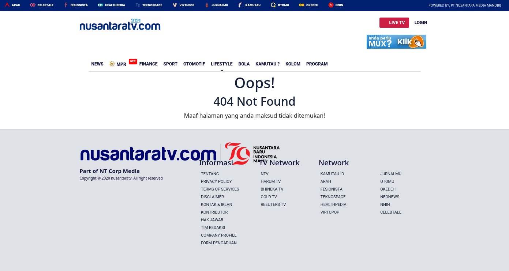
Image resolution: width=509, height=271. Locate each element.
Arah (16, 5)
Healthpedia (334, 204)
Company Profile (218, 235)
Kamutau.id (332, 174)
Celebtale (45, 5)
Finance (148, 64)
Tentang (210, 174)
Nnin (339, 5)
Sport (170, 64)
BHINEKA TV (272, 189)
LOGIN (421, 22)
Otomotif (194, 64)
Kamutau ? (267, 64)
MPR (119, 63)
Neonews (389, 197)
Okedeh (312, 5)
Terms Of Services (220, 189)
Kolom (292, 64)
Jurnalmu (220, 5)
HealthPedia (115, 5)
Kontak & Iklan (216, 204)
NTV (264, 174)
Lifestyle (221, 64)
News (97, 64)
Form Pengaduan (219, 243)
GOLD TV (269, 197)
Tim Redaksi (213, 227)
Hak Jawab (212, 220)
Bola (244, 64)
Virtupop (186, 5)
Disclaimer (212, 197)
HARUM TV (271, 181)
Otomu (283, 5)
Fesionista (79, 5)
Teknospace (152, 5)
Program (317, 64)
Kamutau (253, 5)
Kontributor (214, 212)
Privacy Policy (216, 181)
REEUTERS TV (273, 204)
